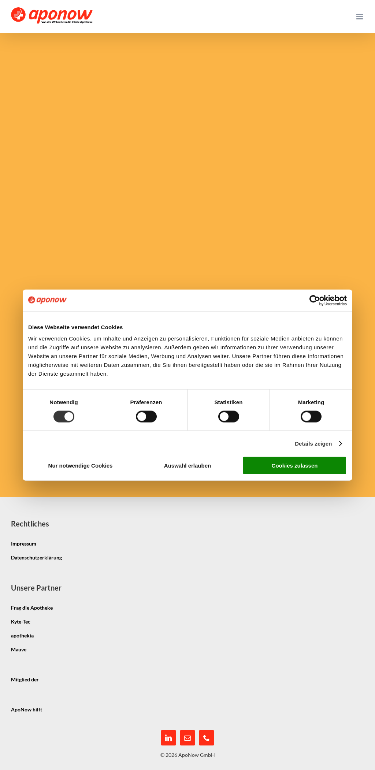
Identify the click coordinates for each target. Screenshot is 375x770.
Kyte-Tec (20, 621)
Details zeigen (313, 443)
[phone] (206, 737)
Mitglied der (25, 679)
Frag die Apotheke (32, 608)
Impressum (23, 543)
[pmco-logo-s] (71, 703)
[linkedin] (168, 737)
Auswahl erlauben (187, 465)
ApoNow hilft (26, 709)
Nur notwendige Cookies (80, 465)
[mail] (187, 737)
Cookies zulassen (295, 465)
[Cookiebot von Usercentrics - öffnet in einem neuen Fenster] (315, 300)
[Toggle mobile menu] (360, 17)
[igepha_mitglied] (68, 673)
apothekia (22, 635)
